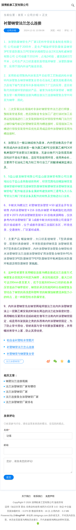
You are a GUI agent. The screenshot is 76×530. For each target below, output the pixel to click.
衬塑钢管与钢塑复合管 (20, 353)
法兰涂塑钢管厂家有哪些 (21, 386)
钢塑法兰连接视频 (17, 381)
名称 (6, 430)
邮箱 (6, 445)
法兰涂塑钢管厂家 (17, 391)
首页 (21, 14)
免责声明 (49, 496)
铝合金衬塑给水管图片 (20, 340)
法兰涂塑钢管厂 (14, 361)
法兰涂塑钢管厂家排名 (19, 402)
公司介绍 (32, 14)
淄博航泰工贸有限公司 (43, 502)
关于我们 (26, 496)
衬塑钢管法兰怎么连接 (20, 347)
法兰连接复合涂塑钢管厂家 (22, 396)
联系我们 (37, 496)
